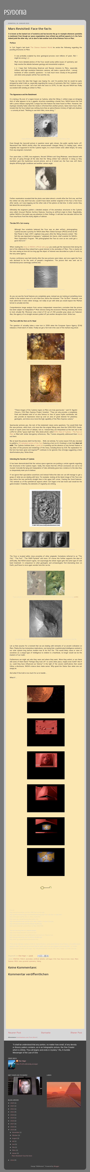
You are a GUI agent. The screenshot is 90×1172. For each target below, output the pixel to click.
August (14, 1138)
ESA (54, 959)
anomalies (29, 959)
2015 (12, 1130)
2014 (12, 1160)
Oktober (15, 1135)
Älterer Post (76, 1032)
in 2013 (76, 597)
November (16, 1132)
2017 (12, 1124)
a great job (39, 445)
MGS (16, 961)
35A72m (16, 959)
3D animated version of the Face (31, 443)
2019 (12, 1118)
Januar (14, 1153)
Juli (13, 1141)
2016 (12, 1127)
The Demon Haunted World (41, 47)
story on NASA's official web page (36, 247)
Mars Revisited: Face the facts (22, 1156)
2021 (12, 1112)
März (14, 1150)
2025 (12, 1103)
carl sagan (49, 959)
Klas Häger (22, 1061)
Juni (13, 1144)
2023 (12, 1106)
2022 (12, 1109)
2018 (12, 1121)
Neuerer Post (14, 1032)
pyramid (25, 961)
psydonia (15, 12)
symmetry (32, 961)
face (58, 959)
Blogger (56, 1166)
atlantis (42, 959)
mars (72, 959)
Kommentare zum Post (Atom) (26, 1037)
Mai (13, 1147)
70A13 (22, 959)
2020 (12, 1115)
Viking (39, 961)
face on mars (65, 959)
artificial (36, 959)
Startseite (45, 1032)
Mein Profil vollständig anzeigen (27, 1064)
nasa (20, 961)
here (79, 434)
